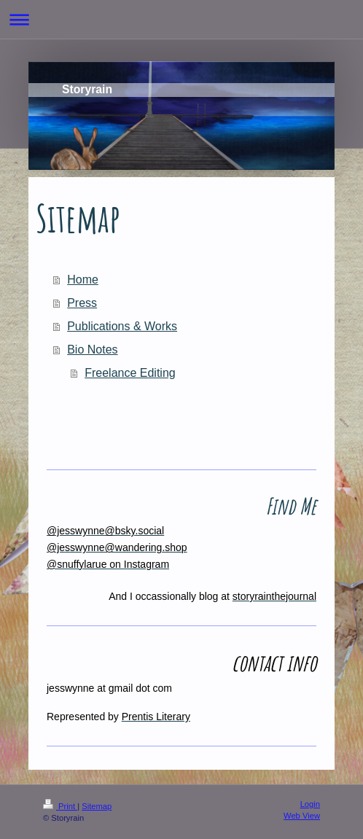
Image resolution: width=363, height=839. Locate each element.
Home (82, 279)
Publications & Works (122, 326)
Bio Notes (92, 349)
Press (82, 303)
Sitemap (97, 806)
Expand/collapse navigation (181, 19)
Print (60, 806)
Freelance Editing (130, 373)
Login (310, 804)
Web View (302, 815)
